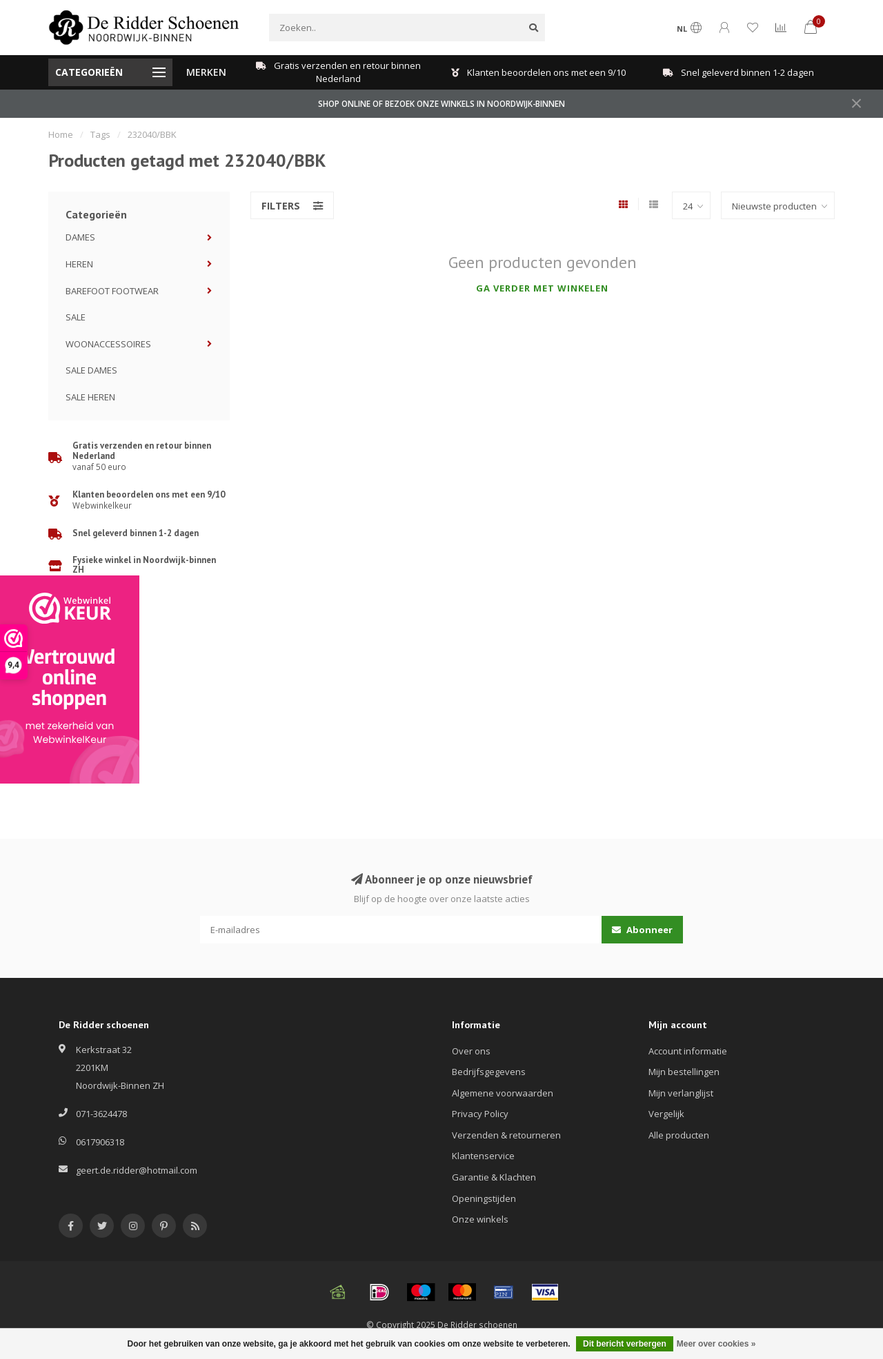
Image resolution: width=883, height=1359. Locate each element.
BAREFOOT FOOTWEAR (112, 291)
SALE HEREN (90, 397)
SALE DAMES (91, 370)
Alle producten (678, 1135)
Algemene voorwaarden (502, 1093)
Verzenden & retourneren (506, 1135)
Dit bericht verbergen (624, 1344)
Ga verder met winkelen (542, 288)
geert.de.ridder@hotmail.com (136, 1170)
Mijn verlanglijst (680, 1093)
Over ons (471, 1051)
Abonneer (642, 929)
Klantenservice (483, 1155)
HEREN (79, 264)
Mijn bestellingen (684, 1071)
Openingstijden (484, 1198)
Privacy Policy (480, 1113)
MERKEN (206, 72)
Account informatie (687, 1051)
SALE (76, 317)
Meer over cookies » (716, 1344)
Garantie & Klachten (494, 1177)
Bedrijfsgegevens (489, 1071)
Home (60, 134)
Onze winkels (480, 1219)
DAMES (80, 237)
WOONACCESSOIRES (108, 344)
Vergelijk (666, 1113)
